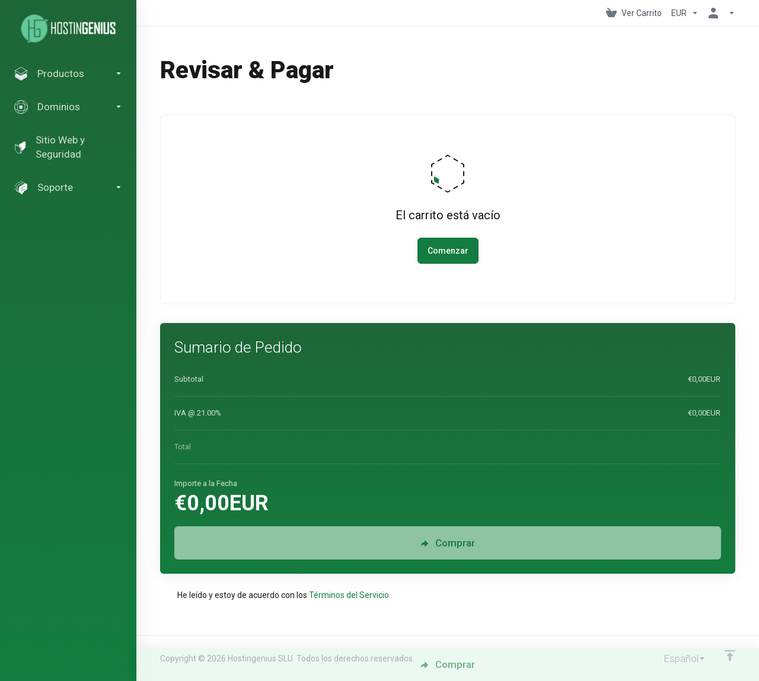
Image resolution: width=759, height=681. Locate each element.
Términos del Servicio (349, 595)
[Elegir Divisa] (684, 13)
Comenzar (448, 250)
